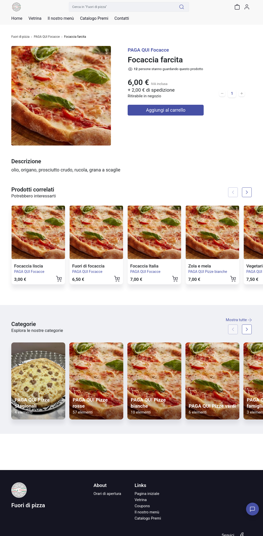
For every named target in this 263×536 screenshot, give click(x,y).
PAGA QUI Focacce (47, 37)
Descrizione (26, 161)
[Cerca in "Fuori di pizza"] (122, 7)
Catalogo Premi (148, 518)
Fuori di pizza (20, 37)
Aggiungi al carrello (166, 110)
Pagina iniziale (147, 493)
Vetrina (141, 499)
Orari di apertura (107, 493)
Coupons (142, 506)
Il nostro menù (147, 512)
